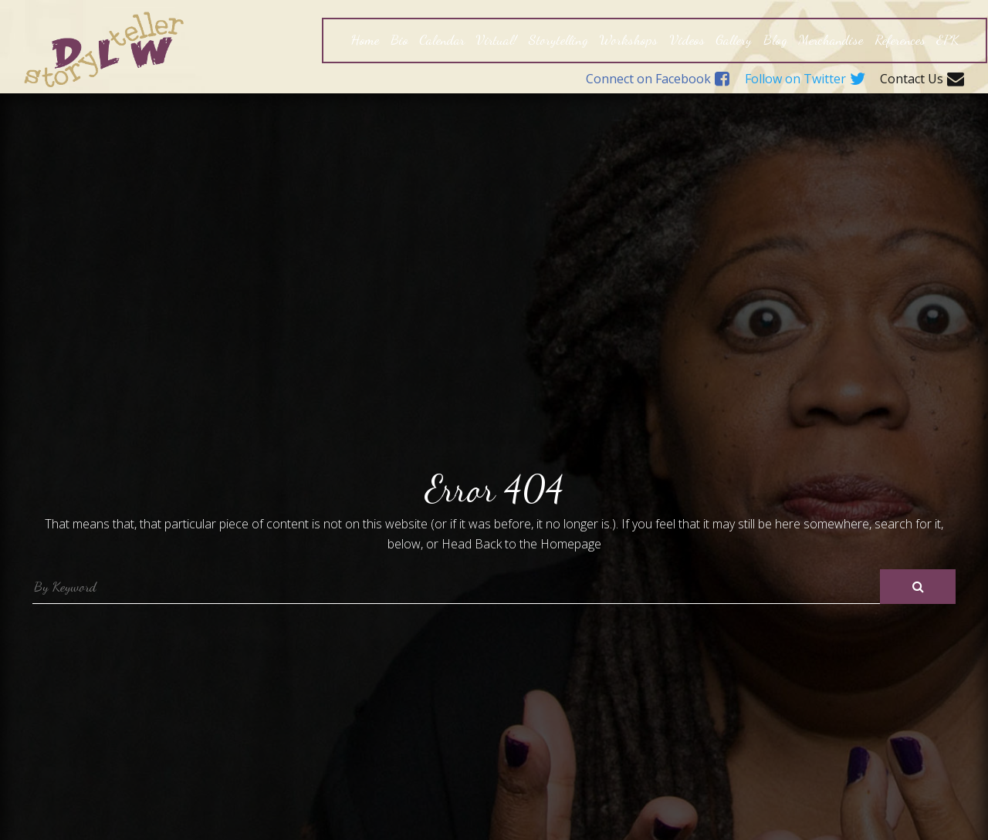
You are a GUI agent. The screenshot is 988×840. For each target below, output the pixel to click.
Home (364, 39)
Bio (399, 39)
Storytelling (558, 39)
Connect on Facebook (657, 79)
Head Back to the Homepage (521, 543)
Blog (775, 39)
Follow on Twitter (805, 79)
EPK (947, 39)
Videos (687, 39)
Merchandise (830, 39)
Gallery (734, 39)
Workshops (628, 39)
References (900, 39)
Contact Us (922, 79)
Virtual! (496, 39)
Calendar (442, 39)
